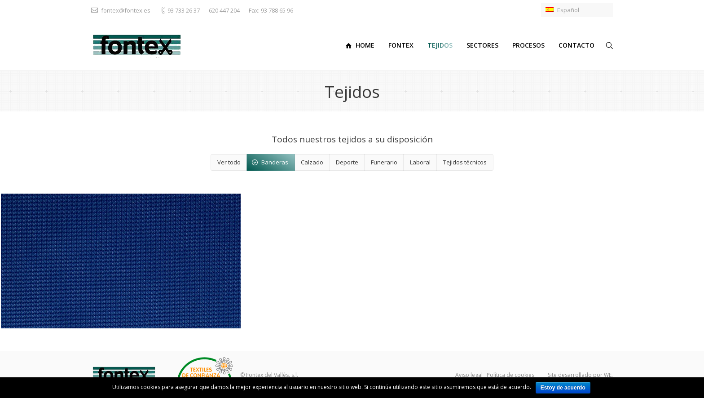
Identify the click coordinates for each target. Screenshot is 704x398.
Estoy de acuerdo (563, 388)
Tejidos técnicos (465, 162)
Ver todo (229, 162)
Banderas (274, 162)
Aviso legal (469, 375)
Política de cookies (510, 375)
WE (608, 375)
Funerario (384, 162)
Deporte (347, 162)
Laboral (420, 162)
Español (562, 10)
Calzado (312, 162)
